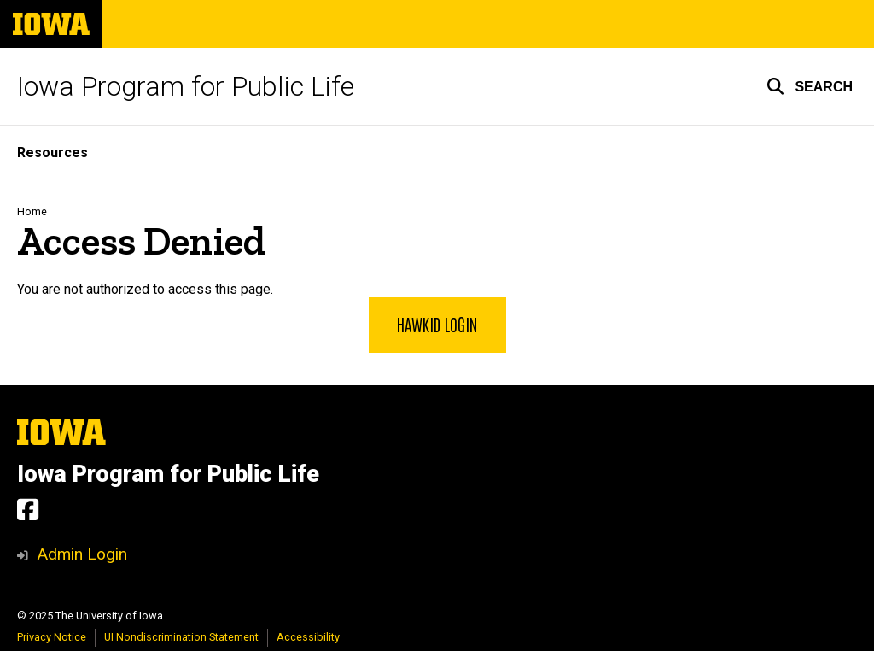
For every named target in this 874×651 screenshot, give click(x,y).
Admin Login (82, 554)
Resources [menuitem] (52, 152)
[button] (809, 86)
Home (32, 211)
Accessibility (308, 636)
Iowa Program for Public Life (185, 86)
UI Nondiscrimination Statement (181, 636)
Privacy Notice (51, 636)
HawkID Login (437, 324)
